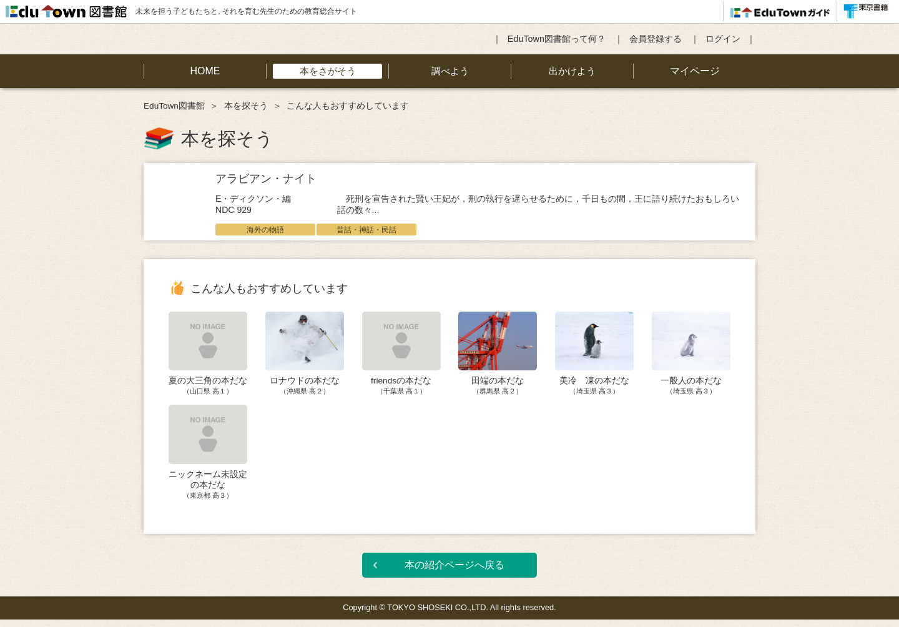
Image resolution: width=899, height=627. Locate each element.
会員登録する (655, 39)
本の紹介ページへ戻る (454, 572)
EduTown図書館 (174, 106)
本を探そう (246, 106)
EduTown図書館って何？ (557, 39)
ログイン (722, 39)
